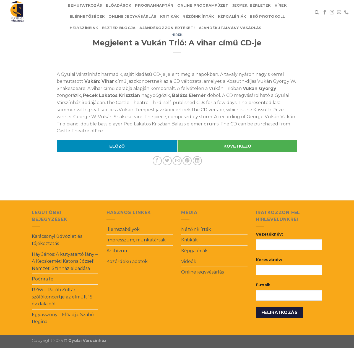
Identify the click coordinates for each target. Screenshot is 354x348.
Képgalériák (232, 16)
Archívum (117, 250)
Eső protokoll (267, 16)
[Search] (317, 12)
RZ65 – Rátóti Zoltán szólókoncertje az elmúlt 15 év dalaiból (62, 296)
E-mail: (263, 284)
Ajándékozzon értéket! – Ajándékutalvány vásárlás (200, 28)
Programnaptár (154, 5)
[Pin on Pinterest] (187, 160)
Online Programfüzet (202, 5)
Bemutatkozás (85, 5)
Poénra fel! (44, 279)
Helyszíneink (84, 28)
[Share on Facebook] (157, 160)
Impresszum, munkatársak (136, 240)
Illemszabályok (123, 229)
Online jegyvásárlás (132, 16)
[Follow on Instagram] (332, 12)
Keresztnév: (269, 259)
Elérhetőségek (87, 16)
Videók (188, 261)
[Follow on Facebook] (324, 12)
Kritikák (169, 16)
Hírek (281, 5)
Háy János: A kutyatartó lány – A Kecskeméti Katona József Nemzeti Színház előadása (65, 261)
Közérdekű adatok (127, 261)
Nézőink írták (198, 16)
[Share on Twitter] (167, 160)
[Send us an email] (339, 12)
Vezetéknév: (269, 234)
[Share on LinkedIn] (197, 160)
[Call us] (346, 12)
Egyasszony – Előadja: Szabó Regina (63, 318)
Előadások (118, 5)
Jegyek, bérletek (251, 5)
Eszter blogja (119, 28)
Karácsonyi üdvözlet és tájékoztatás (57, 240)
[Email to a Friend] (177, 160)
